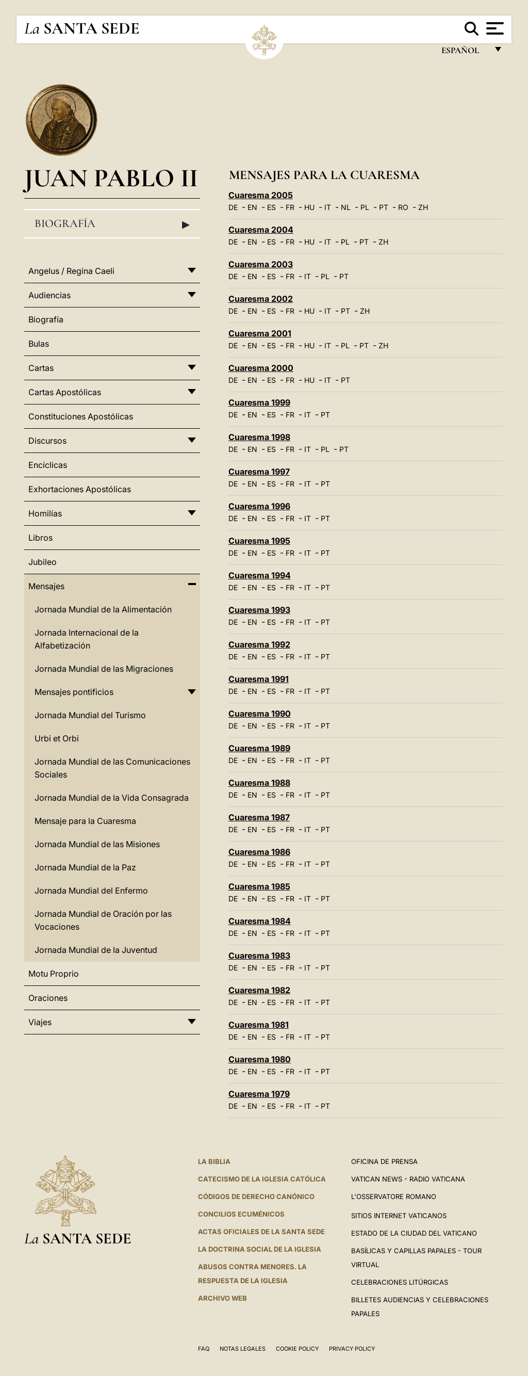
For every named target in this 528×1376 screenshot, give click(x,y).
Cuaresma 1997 (259, 471)
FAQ (203, 1348)
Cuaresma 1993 (259, 610)
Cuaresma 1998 (259, 437)
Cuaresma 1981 (258, 1024)
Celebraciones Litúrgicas (399, 1282)
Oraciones (48, 998)
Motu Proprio (53, 973)
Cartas (41, 368)
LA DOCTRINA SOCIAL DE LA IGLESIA (259, 1249)
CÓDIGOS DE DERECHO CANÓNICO (256, 1196)
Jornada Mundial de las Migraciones (104, 668)
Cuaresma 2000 (260, 368)
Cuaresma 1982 (259, 990)
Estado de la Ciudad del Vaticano (414, 1233)
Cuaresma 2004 (260, 229)
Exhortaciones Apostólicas (79, 489)
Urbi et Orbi (57, 738)
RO (403, 207)
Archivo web (222, 1298)
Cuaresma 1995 (259, 541)
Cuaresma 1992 (259, 644)
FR (290, 207)
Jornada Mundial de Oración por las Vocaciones (103, 920)
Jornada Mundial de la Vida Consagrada (112, 797)
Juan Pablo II (111, 177)
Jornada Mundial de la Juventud (96, 950)
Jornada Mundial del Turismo (90, 715)
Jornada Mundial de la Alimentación (103, 609)
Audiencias (49, 295)
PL (364, 207)
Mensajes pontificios (74, 692)
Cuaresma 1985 (259, 886)
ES (271, 207)
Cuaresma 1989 (259, 748)
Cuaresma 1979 (259, 1094)
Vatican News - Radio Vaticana (408, 1179)
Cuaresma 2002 (260, 299)
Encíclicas (47, 465)
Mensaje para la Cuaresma (85, 821)
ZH (423, 207)
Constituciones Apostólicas (80, 416)
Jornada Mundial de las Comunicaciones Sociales (112, 768)
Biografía (112, 224)
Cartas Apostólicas (64, 392)
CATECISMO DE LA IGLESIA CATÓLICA (262, 1179)
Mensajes (46, 586)
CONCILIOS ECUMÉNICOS (241, 1214)
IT (327, 207)
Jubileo (42, 562)
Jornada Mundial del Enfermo (91, 890)
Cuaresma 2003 (260, 264)
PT (383, 207)
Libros (40, 537)
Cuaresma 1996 (259, 506)
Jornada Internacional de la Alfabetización (87, 639)
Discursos (47, 440)
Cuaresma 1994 (259, 575)
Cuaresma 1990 (259, 713)
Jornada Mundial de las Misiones (97, 844)
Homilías (45, 513)
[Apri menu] (494, 28)
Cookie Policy (297, 1348)
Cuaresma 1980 (259, 1059)
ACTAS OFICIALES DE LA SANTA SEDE (261, 1231)
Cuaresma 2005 (260, 195)
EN (252, 207)
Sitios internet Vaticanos (399, 1215)
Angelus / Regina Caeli (71, 271)
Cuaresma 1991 (258, 679)
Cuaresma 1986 (259, 852)
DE (233, 207)
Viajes (40, 1022)
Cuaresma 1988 (259, 783)
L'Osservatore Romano (393, 1196)
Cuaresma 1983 (259, 955)
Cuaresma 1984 (259, 921)
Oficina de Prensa (384, 1161)
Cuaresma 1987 (259, 817)
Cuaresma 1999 (259, 402)
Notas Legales (243, 1348)
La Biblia (214, 1161)
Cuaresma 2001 (259, 333)
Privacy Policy (352, 1348)
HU (309, 207)
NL (346, 207)
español (464, 53)
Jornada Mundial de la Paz (85, 867)
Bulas (38, 343)
